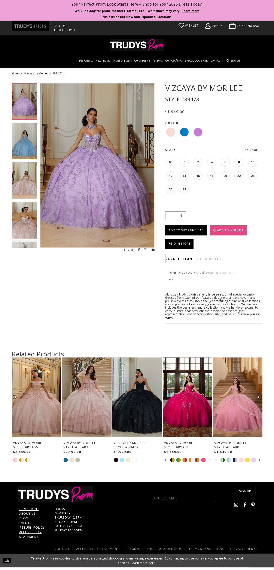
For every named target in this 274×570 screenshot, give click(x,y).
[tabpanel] (24, 103)
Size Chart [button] (250, 150)
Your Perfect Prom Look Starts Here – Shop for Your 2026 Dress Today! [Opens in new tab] (137, 4)
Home (15, 73)
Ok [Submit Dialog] (7, 563)
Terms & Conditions (206, 551)
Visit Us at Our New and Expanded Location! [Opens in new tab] (137, 17)
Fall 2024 (58, 73)
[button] (244, 26)
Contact (62, 551)
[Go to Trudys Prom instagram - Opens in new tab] (238, 509)
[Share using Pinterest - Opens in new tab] (139, 249)
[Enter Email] (184, 497)
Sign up (242, 494)
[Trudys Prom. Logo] (137, 45)
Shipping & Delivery (164, 551)
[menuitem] (244, 26)
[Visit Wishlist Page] (188, 25)
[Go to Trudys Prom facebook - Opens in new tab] (247, 509)
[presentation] (36, 400)
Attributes (209, 259)
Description (179, 259)
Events (25, 525)
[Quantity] (175, 215)
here (152, 565)
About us (27, 516)
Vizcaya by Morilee (36, 73)
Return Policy (32, 530)
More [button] (173, 281)
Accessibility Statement (30, 536)
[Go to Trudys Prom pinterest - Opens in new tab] (255, 509)
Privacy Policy (243, 551)
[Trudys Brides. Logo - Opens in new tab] (30, 26)
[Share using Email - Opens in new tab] (153, 249)
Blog (23, 521)
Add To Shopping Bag (186, 230)
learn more (191, 11)
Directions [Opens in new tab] (29, 512)
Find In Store (179, 243)
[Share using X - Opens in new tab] (145, 249)
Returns (132, 551)
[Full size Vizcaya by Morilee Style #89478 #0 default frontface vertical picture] (97, 165)
